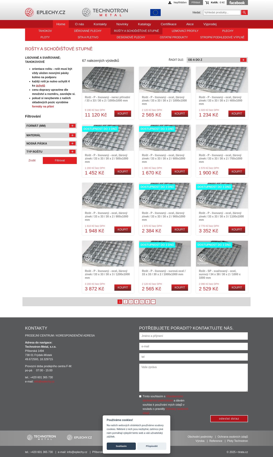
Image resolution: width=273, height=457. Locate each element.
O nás (79, 24)
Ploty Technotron (237, 440)
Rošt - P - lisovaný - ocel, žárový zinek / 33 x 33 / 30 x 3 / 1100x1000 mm (221, 216)
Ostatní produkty (174, 37)
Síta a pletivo (88, 37)
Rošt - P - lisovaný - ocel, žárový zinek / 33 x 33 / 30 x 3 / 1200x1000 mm (107, 274)
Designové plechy (131, 37)
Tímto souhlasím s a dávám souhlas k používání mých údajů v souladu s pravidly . (165, 405)
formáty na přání (43, 106)
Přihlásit (196, 2)
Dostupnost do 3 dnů (100, 128)
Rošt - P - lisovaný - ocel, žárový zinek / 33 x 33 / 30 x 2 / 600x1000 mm (163, 158)
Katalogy (144, 24)
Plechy (227, 30)
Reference (215, 440)
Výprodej (210, 24)
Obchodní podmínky (200, 436)
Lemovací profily (185, 30)
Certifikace (169, 24)
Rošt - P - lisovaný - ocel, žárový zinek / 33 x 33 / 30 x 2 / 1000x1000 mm (164, 100)
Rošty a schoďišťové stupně (136, 30)
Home (60, 24)
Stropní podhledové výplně (222, 37)
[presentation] (222, 401)
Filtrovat (60, 160)
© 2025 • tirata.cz (237, 452)
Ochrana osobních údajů (233, 436)
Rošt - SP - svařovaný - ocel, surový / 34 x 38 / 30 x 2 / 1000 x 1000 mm (219, 274)
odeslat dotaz (229, 418)
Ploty (45, 37)
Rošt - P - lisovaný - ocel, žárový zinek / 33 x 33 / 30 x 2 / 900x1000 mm (163, 216)
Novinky (122, 24)
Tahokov (45, 30)
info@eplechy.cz (44, 381)
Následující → (153, 301)
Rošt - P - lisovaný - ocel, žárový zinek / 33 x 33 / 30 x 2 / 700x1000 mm (220, 158)
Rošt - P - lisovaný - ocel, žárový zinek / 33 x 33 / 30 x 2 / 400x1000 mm (220, 100)
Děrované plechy (88, 30)
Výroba (200, 440)
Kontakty (100, 24)
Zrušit (32, 160)
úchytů (40, 85)
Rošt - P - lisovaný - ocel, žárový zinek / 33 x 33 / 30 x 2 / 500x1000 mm (106, 158)
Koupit (123, 113)
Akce (190, 24)
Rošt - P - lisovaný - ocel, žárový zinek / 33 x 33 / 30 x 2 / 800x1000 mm (106, 216)
